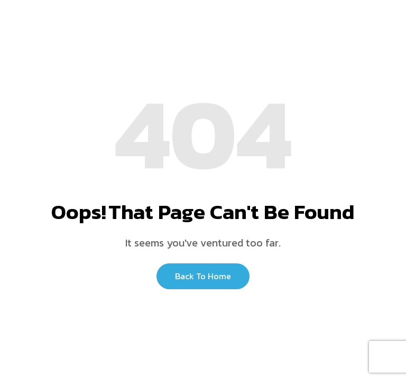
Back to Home (203, 276)
